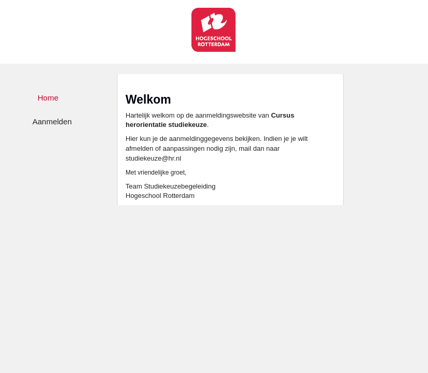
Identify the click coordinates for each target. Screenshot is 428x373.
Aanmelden (52, 121)
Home (48, 97)
